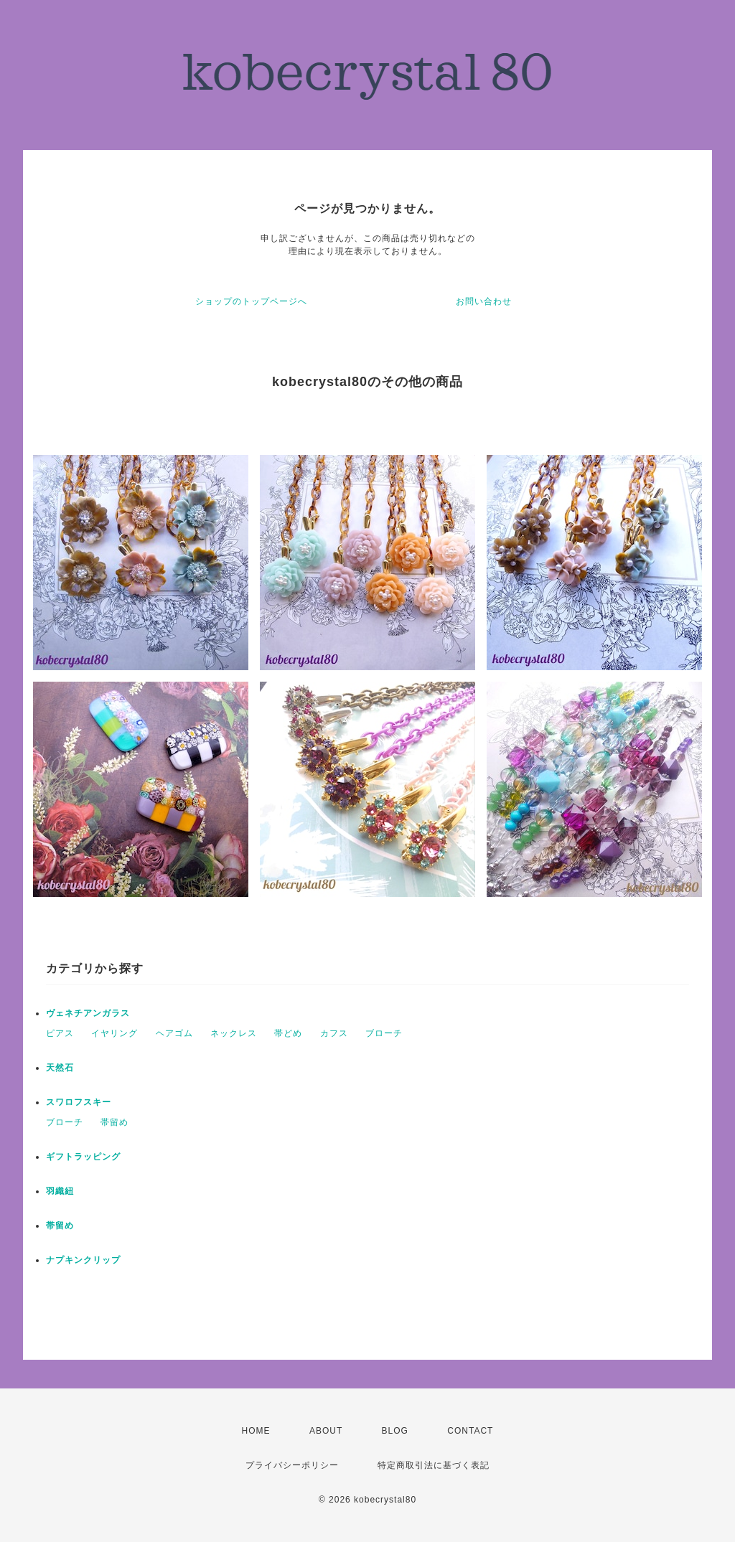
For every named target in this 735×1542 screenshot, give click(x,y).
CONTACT (470, 1431)
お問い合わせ (484, 301)
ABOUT (325, 1431)
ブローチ (384, 1033)
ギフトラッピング (83, 1157)
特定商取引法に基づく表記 (434, 1465)
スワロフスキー (78, 1102)
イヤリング (114, 1033)
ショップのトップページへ (251, 301)
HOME (256, 1431)
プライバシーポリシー (292, 1465)
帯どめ (288, 1033)
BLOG (395, 1431)
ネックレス (233, 1033)
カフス (334, 1033)
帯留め (114, 1122)
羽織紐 (60, 1191)
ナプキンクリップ (83, 1260)
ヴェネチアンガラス (88, 1013)
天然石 (60, 1068)
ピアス (60, 1033)
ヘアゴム (174, 1033)
